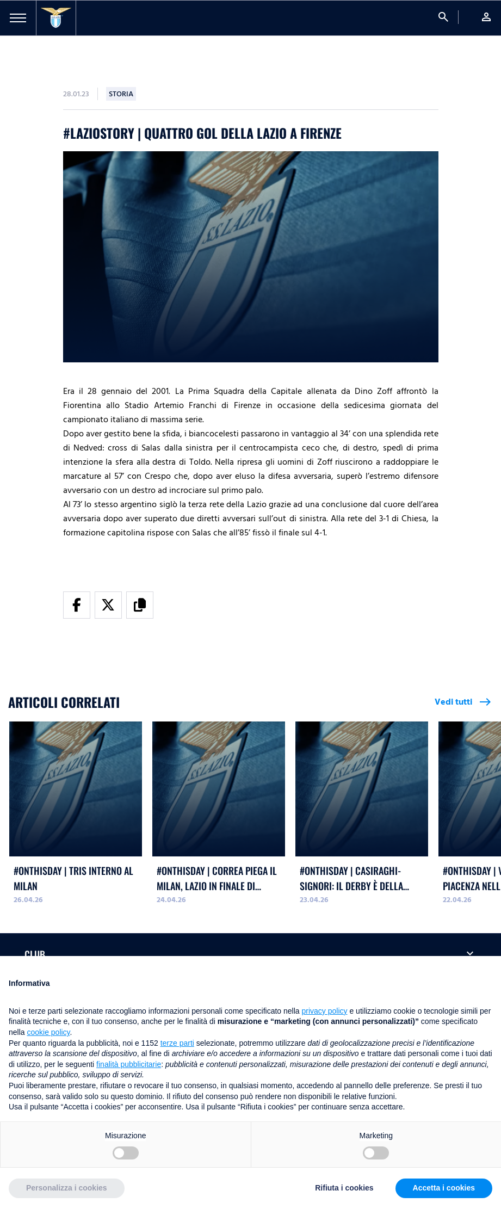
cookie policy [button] (48, 1032)
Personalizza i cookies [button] (66, 1187)
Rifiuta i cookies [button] (344, 1187)
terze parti (177, 1043)
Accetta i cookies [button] (444, 1187)
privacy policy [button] (325, 1011)
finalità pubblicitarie (128, 1064)
